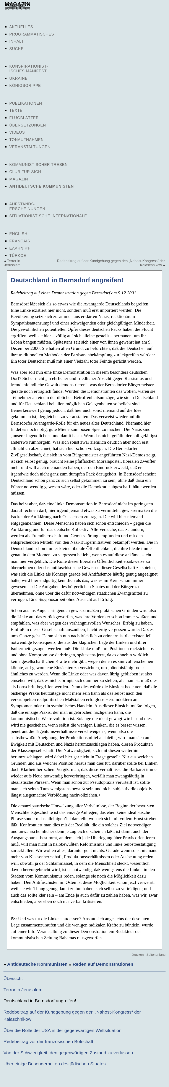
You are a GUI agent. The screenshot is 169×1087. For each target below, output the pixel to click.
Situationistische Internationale (48, 216)
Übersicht (13, 978)
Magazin (18, 179)
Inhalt (16, 41)
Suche (16, 49)
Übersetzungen (27, 125)
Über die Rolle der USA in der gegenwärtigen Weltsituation (62, 1030)
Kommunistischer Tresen (38, 164)
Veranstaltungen (29, 147)
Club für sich (25, 172)
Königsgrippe (25, 85)
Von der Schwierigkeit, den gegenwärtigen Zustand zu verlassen (68, 1052)
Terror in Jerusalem (12, 263)
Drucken (138, 954)
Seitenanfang (156, 954)
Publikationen (25, 103)
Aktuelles (21, 27)
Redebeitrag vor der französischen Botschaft (48, 1041)
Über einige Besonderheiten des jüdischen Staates (54, 1063)
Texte (16, 110)
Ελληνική (20, 248)
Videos (17, 132)
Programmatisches (31, 34)
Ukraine (18, 78)
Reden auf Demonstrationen (103, 964)
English (18, 234)
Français (19, 241)
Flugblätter (24, 118)
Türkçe (17, 255)
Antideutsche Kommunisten (41, 186)
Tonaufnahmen (26, 140)
